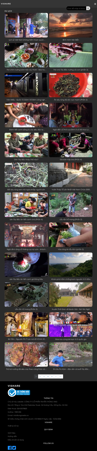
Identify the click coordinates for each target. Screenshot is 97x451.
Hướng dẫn (12, 436)
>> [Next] (60, 376)
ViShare (6, 4)
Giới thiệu (11, 433)
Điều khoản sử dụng (16, 440)
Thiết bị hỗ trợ (13, 426)
